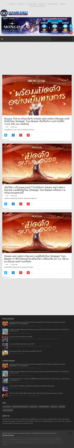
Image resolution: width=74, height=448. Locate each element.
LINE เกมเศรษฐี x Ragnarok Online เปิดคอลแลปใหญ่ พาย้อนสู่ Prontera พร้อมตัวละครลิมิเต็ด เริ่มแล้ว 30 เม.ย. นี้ (39, 330)
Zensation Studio (8, 435)
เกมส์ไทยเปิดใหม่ (32, 4)
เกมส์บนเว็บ (41, 4)
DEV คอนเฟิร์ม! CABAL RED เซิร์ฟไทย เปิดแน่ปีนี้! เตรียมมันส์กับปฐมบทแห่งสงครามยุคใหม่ (36, 393)
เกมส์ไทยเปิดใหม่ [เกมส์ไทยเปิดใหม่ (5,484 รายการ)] (8, 410)
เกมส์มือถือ (62, 4)
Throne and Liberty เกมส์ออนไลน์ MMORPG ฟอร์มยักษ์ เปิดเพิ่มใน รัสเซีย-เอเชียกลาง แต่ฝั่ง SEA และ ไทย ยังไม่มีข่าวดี (40, 379)
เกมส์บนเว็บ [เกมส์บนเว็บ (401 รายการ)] (53, 406)
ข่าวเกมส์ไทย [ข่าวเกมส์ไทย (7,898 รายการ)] (7, 406)
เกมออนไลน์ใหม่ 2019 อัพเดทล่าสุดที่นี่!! (21, 337)
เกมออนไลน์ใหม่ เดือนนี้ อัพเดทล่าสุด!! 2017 (22, 344)
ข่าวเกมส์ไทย (11, 4)
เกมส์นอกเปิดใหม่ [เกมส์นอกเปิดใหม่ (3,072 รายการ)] (44, 406)
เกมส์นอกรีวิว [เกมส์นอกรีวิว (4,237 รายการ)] (33, 406)
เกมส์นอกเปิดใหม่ (52, 4)
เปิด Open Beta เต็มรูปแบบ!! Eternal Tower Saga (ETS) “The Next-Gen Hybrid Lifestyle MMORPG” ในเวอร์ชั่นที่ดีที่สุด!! (37, 323)
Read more (5, 140)
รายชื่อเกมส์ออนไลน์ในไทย (37, 6)
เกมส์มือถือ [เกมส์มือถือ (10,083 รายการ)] (62, 406)
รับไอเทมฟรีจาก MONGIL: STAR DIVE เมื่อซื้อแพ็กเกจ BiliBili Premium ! (32, 386)
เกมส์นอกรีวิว (21, 4)
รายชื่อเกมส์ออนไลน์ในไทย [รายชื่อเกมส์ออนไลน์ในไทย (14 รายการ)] (20, 406)
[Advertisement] (37, 58)
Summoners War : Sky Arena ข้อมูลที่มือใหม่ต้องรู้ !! (26, 351)
